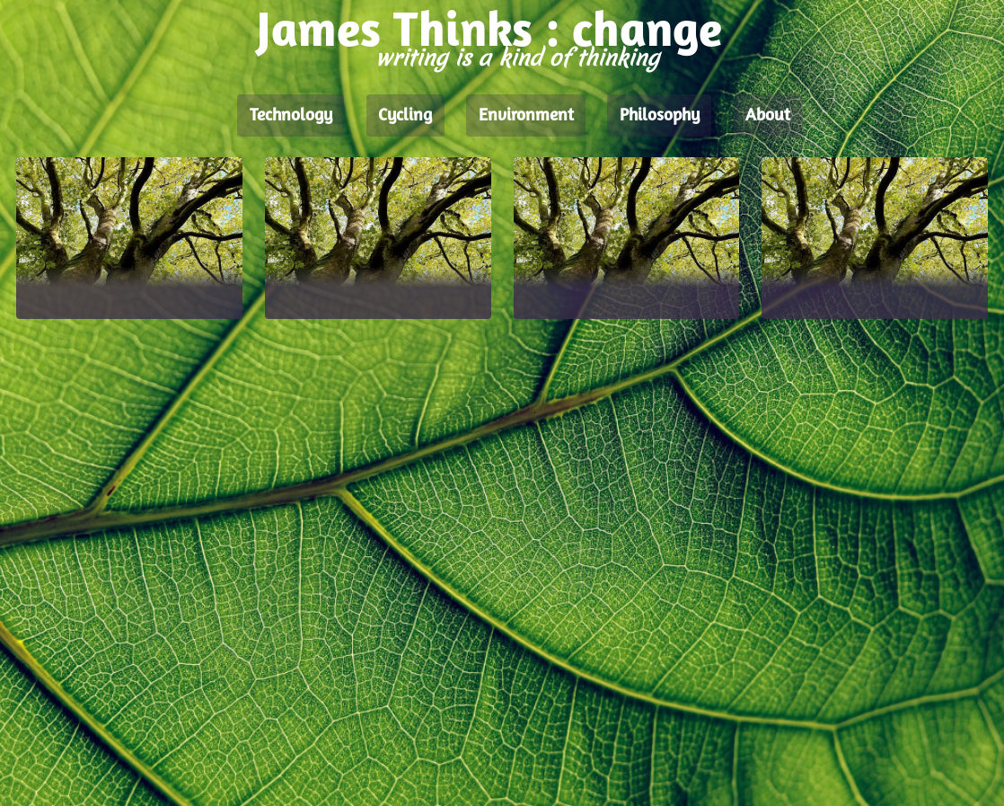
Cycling (405, 116)
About (767, 116)
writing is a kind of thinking (517, 58)
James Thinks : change (489, 33)
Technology (291, 116)
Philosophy (660, 116)
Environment (526, 116)
